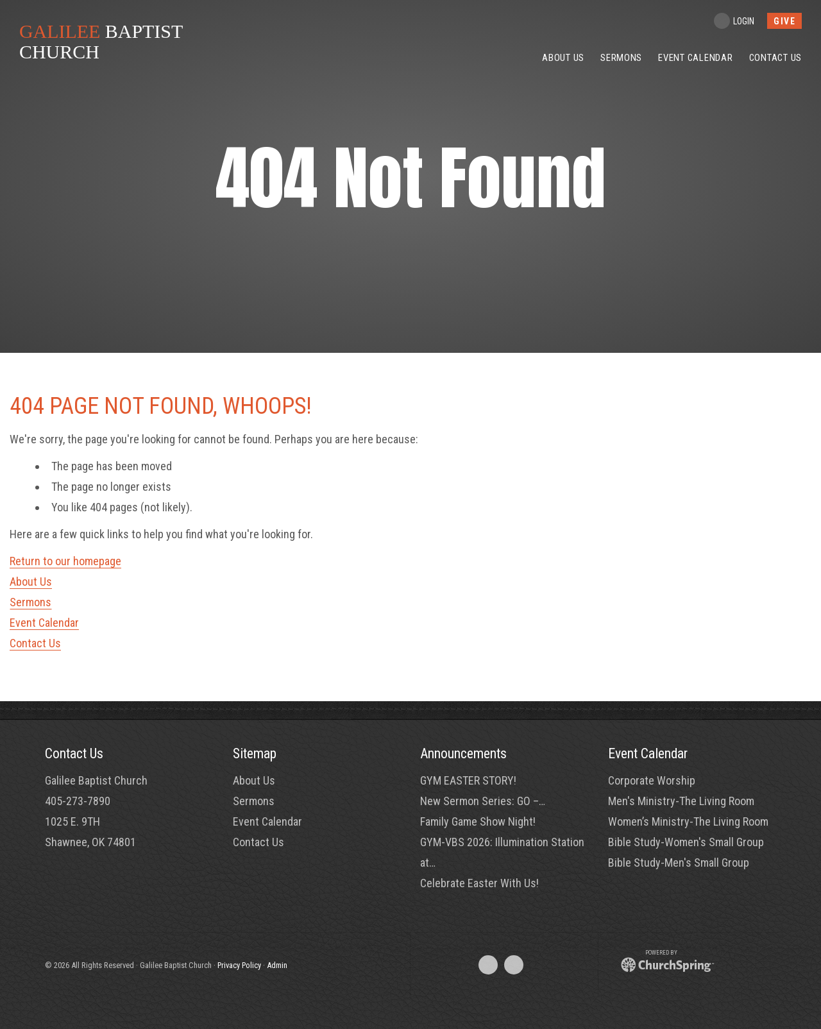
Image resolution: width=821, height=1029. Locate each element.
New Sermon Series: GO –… (482, 801)
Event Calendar (44, 622)
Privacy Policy (239, 965)
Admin (277, 965)
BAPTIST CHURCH (101, 41)
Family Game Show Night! (478, 821)
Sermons (30, 602)
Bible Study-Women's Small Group (686, 842)
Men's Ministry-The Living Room (681, 801)
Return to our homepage (65, 561)
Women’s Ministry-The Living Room (688, 821)
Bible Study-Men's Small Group (678, 862)
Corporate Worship (651, 780)
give (784, 21)
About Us (31, 581)
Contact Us (35, 643)
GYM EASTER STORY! (468, 780)
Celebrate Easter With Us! (479, 883)
